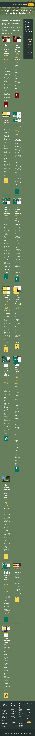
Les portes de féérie (7, 372)
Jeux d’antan (7, 121)
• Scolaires (21, 723)
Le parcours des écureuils (8, 210)
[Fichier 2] (26, 4)
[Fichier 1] (24, 4)
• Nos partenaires (21, 717)
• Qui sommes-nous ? (21, 713)
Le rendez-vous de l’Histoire (19, 299)
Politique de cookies (15, 733)
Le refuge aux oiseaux (18, 210)
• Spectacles (13, 711)
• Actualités (13, 707)
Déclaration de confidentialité (25, 733)
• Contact (13, 722)
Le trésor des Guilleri (18, 48)
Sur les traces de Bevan (6, 49)
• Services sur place (13, 720)
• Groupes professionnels (22, 721)
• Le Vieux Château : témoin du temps (21, 709)
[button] (10, 4)
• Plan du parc (13, 714)
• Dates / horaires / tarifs (13, 717)
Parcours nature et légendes (19, 123)
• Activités (13, 709)
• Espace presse (21, 726)
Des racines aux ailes (7, 641)
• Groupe (21, 719)
